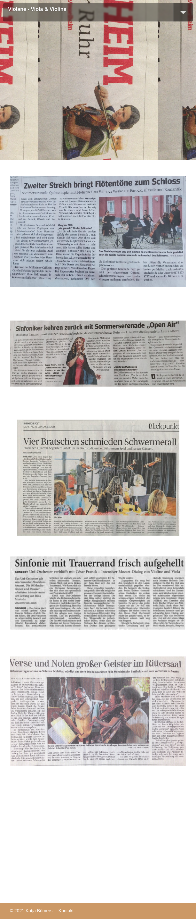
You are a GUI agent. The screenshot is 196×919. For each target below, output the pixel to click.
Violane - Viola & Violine (37, 9)
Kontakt (66, 910)
